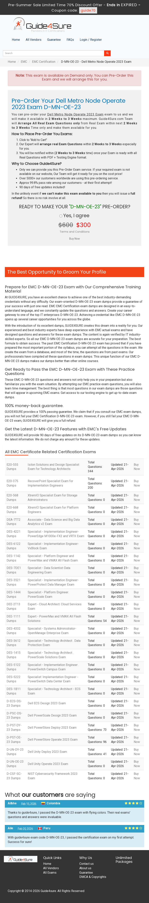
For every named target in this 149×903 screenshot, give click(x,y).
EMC (24, 62)
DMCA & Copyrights (92, 877)
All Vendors (33, 40)
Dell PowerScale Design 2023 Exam (52, 715)
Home (16, 40)
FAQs (70, 40)
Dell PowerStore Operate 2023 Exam (53, 739)
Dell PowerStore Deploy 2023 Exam (52, 727)
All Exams (50, 872)
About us (85, 868)
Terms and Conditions (75, 232)
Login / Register (91, 40)
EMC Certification (43, 62)
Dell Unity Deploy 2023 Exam (47, 752)
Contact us (86, 864)
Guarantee (54, 40)
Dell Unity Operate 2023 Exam (48, 764)
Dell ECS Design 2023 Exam (47, 703)
